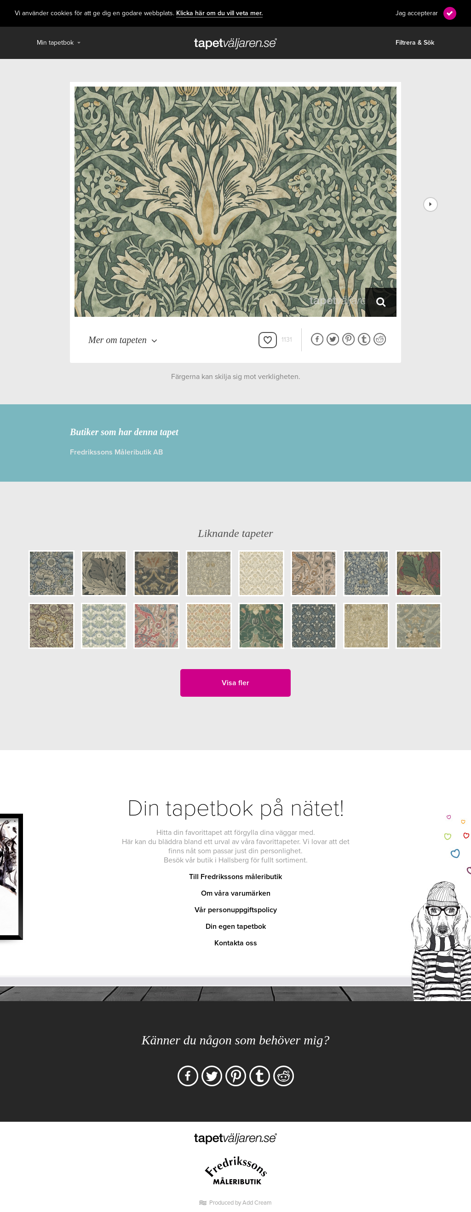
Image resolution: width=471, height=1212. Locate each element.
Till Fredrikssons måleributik (235, 876)
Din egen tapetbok (236, 926)
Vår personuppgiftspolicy (236, 910)
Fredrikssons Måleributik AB (116, 452)
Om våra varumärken (235, 893)
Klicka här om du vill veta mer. (219, 13)
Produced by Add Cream (240, 1202)
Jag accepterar (417, 13)
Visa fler (235, 683)
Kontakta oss (235, 943)
